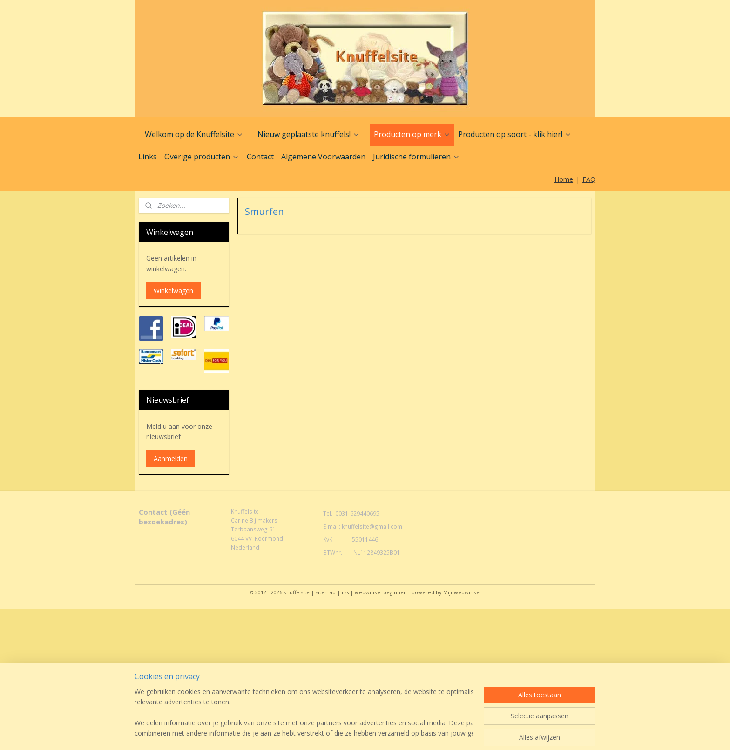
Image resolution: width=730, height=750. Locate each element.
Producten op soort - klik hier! (515, 134)
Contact (260, 156)
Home (563, 179)
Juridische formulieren (416, 156)
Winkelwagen (173, 290)
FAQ (588, 179)
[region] (304, 713)
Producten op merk (412, 134)
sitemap (326, 592)
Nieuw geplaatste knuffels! (308, 134)
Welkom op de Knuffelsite (194, 134)
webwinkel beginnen (381, 592)
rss (345, 592)
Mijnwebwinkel (462, 592)
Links (147, 156)
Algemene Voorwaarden (323, 156)
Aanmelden (171, 458)
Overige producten (201, 156)
